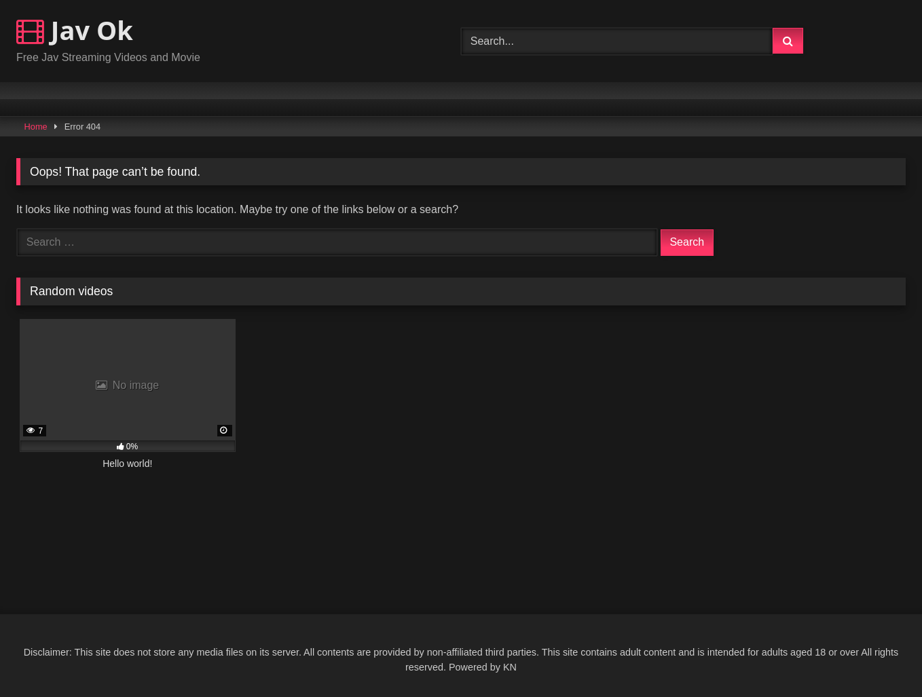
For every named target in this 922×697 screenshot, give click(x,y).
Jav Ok (74, 30)
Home (36, 126)
